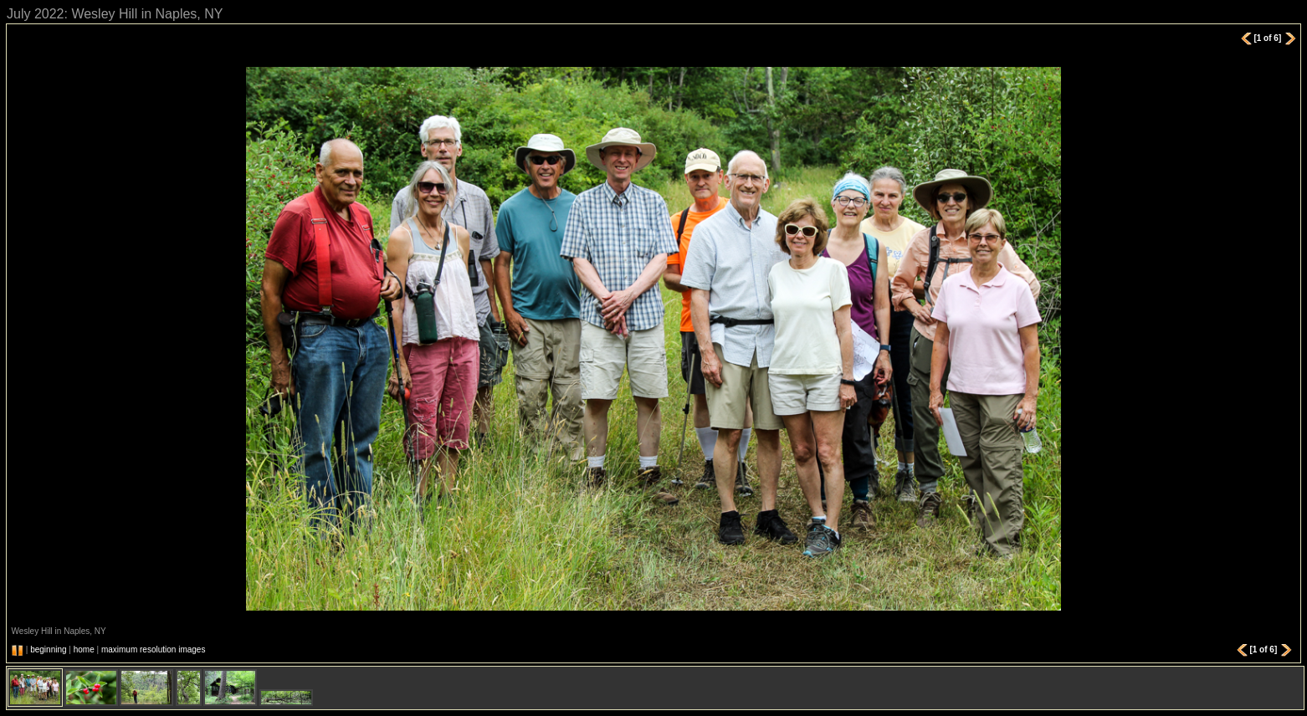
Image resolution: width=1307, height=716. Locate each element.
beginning (48, 649)
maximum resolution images (153, 649)
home (84, 649)
